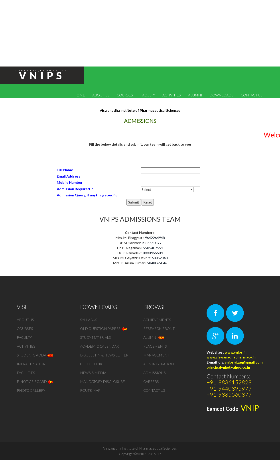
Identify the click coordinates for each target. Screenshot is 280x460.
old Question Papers (104, 328)
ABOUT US (100, 95)
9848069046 (157, 263)
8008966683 (153, 253)
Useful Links (92, 364)
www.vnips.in (235, 352)
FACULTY (147, 95)
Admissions (154, 373)
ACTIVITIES (171, 95)
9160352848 (158, 258)
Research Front (159, 328)
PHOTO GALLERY (31, 390)
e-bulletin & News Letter (104, 355)
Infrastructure (32, 364)
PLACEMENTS (155, 346)
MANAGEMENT (156, 355)
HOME (79, 95)
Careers (151, 382)
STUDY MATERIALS (95, 337)
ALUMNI (195, 95)
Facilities (26, 373)
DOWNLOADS (221, 95)
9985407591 (153, 248)
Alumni (153, 337)
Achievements (157, 319)
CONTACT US (251, 95)
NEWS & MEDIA (93, 373)
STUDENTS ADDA (35, 355)
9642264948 (155, 237)
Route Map (90, 390)
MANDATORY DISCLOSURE (102, 382)
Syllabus (88, 319)
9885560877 (152, 243)
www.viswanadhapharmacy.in (231, 357)
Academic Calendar (99, 346)
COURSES (125, 95)
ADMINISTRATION (158, 364)
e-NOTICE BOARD (35, 382)
